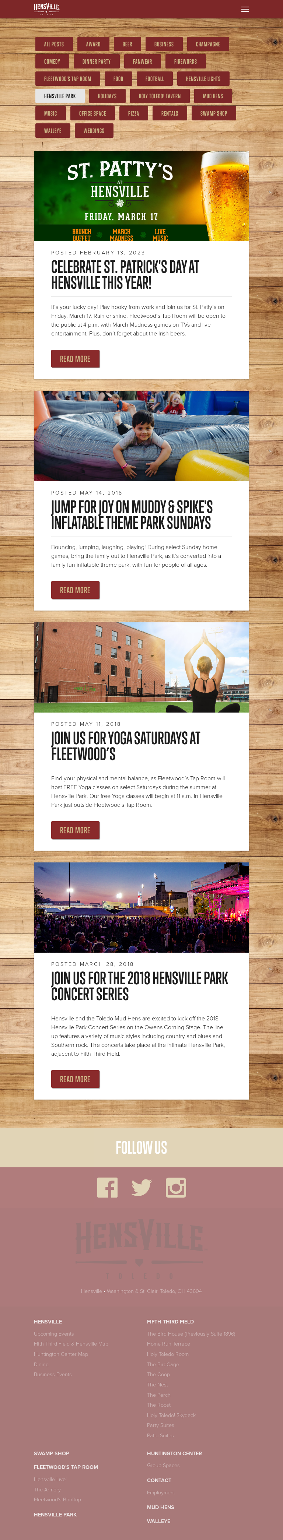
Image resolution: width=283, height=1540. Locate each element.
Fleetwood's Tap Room (66, 1467)
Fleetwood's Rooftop (57, 1500)
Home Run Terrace (168, 1344)
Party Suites (160, 1425)
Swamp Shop (51, 1454)
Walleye (53, 130)
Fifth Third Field (170, 1322)
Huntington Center (174, 1454)
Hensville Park (60, 96)
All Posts (54, 44)
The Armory (47, 1490)
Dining (41, 1364)
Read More (75, 359)
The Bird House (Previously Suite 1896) (191, 1334)
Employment (161, 1493)
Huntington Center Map (61, 1354)
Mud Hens (160, 1507)
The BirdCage (163, 1364)
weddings (94, 130)
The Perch (159, 1395)
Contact (159, 1480)
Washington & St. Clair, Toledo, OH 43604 (154, 1291)
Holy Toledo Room (168, 1354)
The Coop (158, 1374)
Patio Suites (160, 1435)
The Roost (159, 1405)
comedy (52, 61)
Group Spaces (163, 1465)
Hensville (91, 1291)
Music (50, 113)
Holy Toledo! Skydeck (171, 1415)
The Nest (157, 1385)
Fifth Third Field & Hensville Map (71, 1344)
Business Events (53, 1374)
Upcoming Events (54, 1334)
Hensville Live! (50, 1479)
